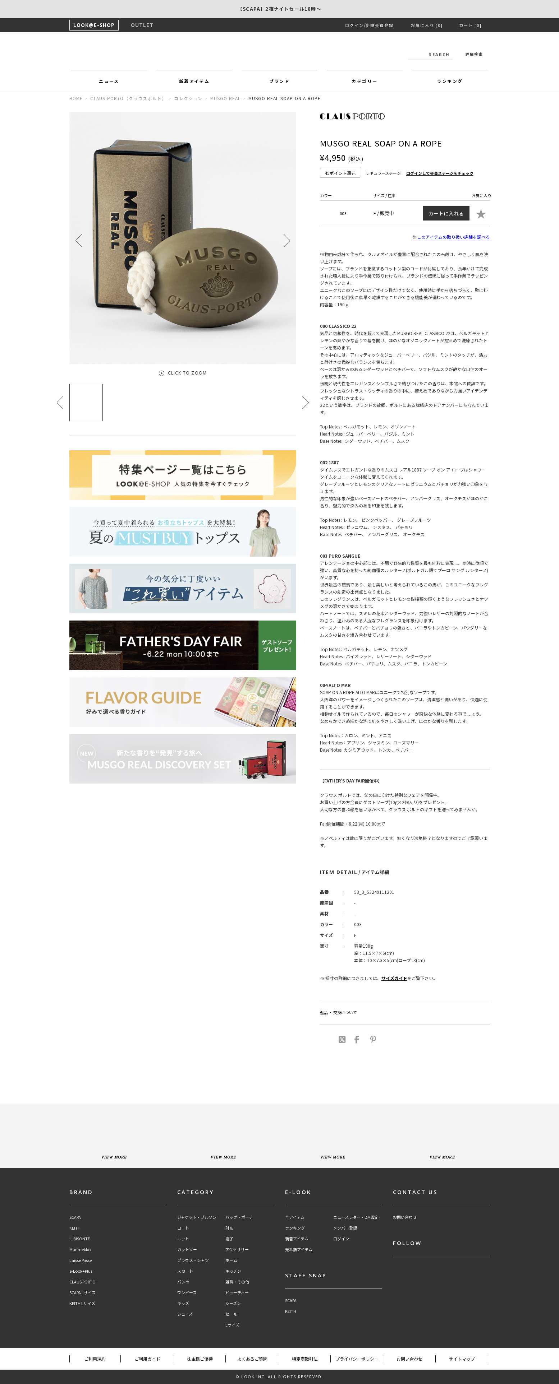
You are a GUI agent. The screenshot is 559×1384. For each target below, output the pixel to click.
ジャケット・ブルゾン (196, 1217)
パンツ (183, 1282)
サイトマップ (462, 1359)
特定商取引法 (305, 1359)
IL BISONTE (79, 1239)
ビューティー (237, 1293)
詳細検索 (474, 54)
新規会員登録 (380, 25)
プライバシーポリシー (357, 1359)
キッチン (233, 1271)
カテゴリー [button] (364, 81)
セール (231, 1314)
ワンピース (187, 1293)
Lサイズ (232, 1325)
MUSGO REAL (225, 98)
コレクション (188, 98)
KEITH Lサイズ (82, 1303)
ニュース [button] (109, 81)
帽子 (229, 1239)
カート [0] (470, 25)
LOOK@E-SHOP (94, 25)
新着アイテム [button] (194, 81)
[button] (287, 240)
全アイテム (294, 1217)
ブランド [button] (279, 81)
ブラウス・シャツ (193, 1260)
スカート (185, 1271)
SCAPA (75, 1217)
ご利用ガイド (147, 1359)
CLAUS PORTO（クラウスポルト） (128, 98)
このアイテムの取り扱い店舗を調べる (451, 237)
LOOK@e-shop (279, 53)
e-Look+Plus (80, 1271)
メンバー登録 (345, 1228)
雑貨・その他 (237, 1282)
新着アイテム (296, 1239)
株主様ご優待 (200, 1359)
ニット (183, 1239)
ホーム (231, 1260)
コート (183, 1228)
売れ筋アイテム (298, 1249)
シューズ (185, 1314)
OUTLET (142, 25)
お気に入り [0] (427, 25)
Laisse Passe (80, 1260)
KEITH (75, 1228)
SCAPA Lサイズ (82, 1293)
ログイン (354, 25)
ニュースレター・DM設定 (356, 1217)
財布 (229, 1228)
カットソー (187, 1249)
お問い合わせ (405, 1217)
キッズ (183, 1303)
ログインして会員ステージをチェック (439, 173)
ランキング (295, 1228)
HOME (76, 98)
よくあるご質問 (252, 1359)
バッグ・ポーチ (239, 1217)
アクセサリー (237, 1249)
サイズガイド (394, 978)
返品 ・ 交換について (338, 1012)
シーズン (233, 1303)
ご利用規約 (95, 1359)
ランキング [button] (450, 81)
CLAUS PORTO (82, 1282)
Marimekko (80, 1249)
